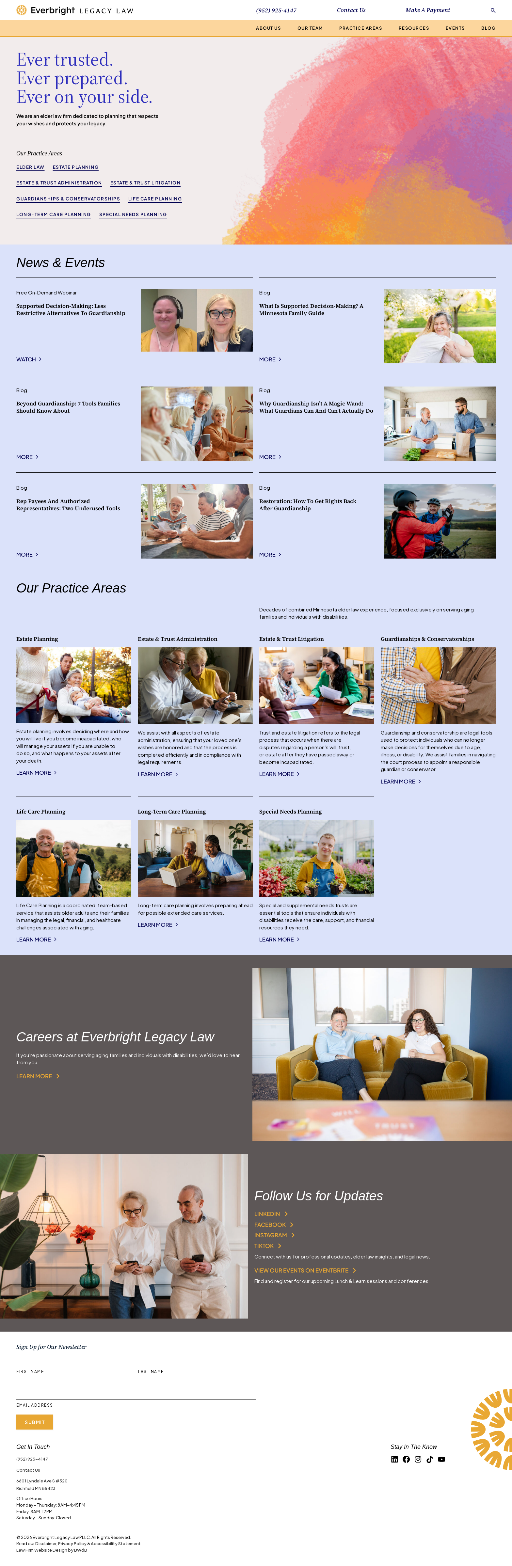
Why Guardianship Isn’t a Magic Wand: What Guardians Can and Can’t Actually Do (316, 407)
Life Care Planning (155, 198)
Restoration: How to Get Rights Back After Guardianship (307, 504)
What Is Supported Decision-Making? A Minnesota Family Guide (311, 309)
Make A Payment (428, 10)
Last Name (151, 1371)
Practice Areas (360, 28)
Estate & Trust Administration (59, 182)
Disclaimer (45, 1543)
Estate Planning (76, 167)
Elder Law (30, 167)
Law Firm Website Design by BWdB (51, 1550)
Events (455, 28)
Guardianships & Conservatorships (68, 198)
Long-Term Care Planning (53, 214)
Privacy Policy (72, 1543)
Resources (414, 28)
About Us (268, 28)
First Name (30, 1371)
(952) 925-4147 (32, 1459)
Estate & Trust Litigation (145, 182)
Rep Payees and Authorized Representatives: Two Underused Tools (68, 504)
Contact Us (351, 10)
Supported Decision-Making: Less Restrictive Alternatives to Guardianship (70, 309)
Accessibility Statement (116, 1543)
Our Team (310, 28)
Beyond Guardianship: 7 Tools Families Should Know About (68, 407)
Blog (488, 28)
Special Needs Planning (133, 214)
